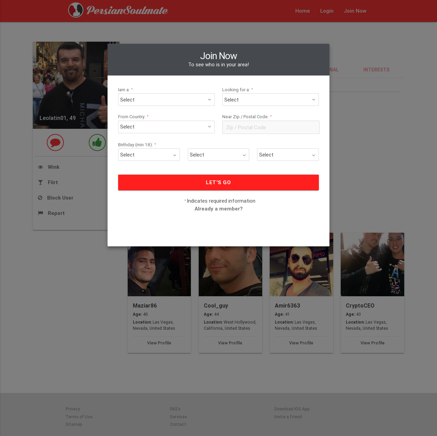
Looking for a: (238, 90)
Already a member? (219, 208)
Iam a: (126, 90)
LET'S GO (218, 182)
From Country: (134, 117)
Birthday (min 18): (138, 145)
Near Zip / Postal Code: (248, 117)
